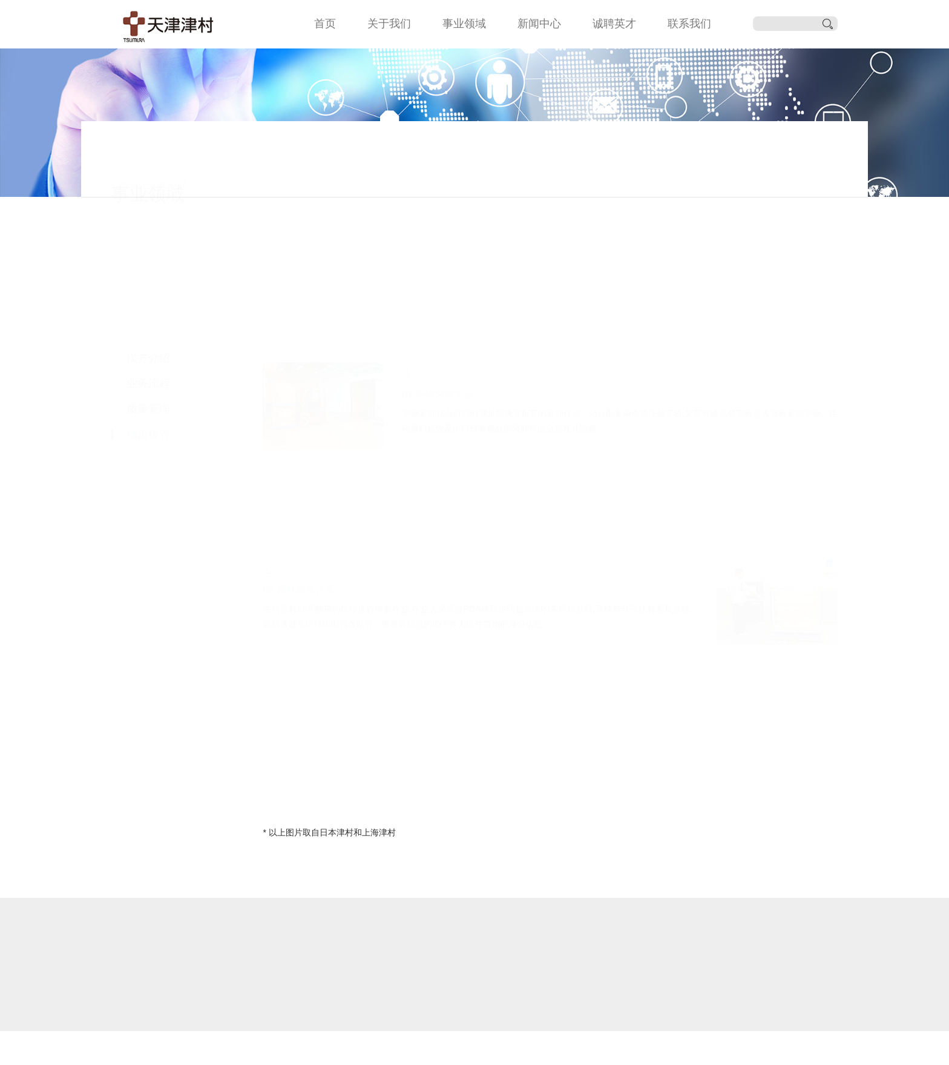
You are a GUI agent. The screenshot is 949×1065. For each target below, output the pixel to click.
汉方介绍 (148, 262)
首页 (325, 24)
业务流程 (148, 288)
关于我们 (389, 24)
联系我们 (689, 24)
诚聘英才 (614, 24)
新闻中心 (539, 24)
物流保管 (148, 339)
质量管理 (148, 313)
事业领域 (464, 24)
